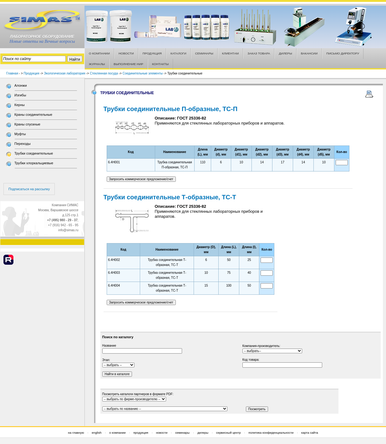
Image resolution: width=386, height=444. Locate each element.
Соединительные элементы (143, 73)
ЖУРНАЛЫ (97, 64)
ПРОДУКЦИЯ (152, 53)
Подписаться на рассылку (29, 189)
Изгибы (20, 95)
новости (162, 432)
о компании (117, 432)
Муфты (20, 134)
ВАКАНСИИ (309, 53)
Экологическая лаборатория (64, 73)
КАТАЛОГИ (178, 53)
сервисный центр (228, 432)
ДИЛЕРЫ (285, 53)
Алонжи (20, 85)
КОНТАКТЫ (160, 64)
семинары (182, 432)
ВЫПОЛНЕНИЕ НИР (128, 64)
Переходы (22, 143)
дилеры (202, 432)
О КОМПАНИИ (99, 53)
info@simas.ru (68, 230)
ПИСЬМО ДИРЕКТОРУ (342, 53)
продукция (140, 432)
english (96, 432)
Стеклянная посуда (104, 73)
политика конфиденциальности (270, 432)
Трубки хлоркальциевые (33, 163)
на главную (76, 432)
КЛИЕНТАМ (230, 53)
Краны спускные (27, 124)
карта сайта (309, 432)
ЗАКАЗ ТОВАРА (258, 53)
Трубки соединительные (33, 153)
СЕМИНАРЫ (204, 53)
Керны (19, 105)
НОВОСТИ (126, 53)
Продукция (31, 73)
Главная (12, 73)
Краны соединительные (33, 114)
